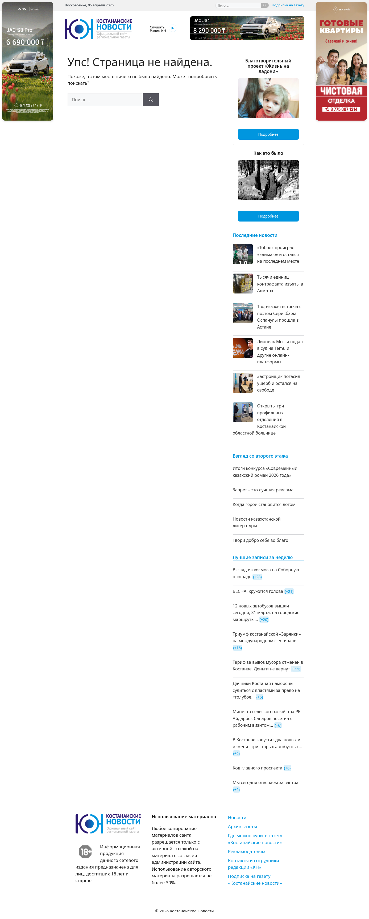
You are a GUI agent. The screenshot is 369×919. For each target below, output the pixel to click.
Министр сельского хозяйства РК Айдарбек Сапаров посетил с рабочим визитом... (267, 718)
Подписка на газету (288, 5)
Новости (237, 817)
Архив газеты (242, 826)
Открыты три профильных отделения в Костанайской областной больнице (259, 419)
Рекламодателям (246, 851)
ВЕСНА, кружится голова (258, 591)
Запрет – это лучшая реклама (263, 490)
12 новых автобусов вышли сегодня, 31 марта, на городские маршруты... (266, 612)
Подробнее (268, 134)
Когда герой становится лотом (264, 504)
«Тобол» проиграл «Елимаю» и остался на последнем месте (278, 254)
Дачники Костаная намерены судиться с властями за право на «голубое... (266, 690)
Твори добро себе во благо (260, 540)
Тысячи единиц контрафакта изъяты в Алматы (280, 283)
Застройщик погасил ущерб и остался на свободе (278, 383)
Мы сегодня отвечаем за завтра (265, 782)
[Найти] (265, 5)
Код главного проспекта (258, 768)
